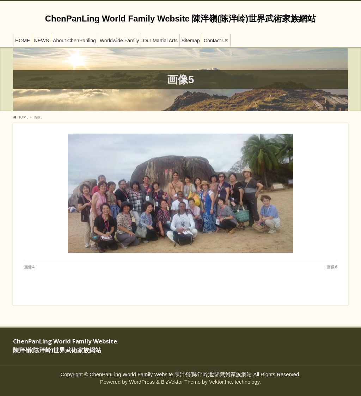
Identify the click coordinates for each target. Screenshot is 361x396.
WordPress (142, 382)
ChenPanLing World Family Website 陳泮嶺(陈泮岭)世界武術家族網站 (180, 18)
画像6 (331, 267)
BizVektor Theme (181, 382)
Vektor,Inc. (221, 382)
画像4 (29, 267)
